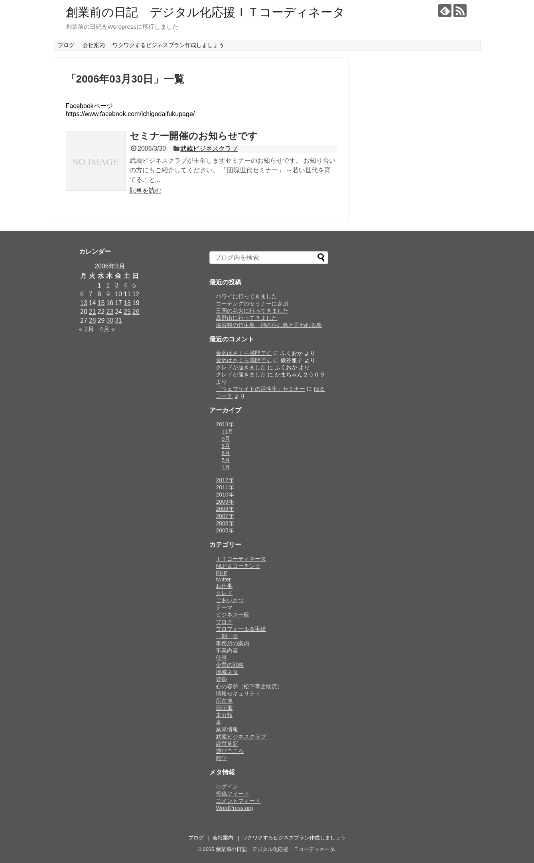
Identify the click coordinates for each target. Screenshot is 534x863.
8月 (225, 446)
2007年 (225, 516)
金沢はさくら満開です (244, 353)
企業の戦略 (230, 665)
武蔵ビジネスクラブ (209, 148)
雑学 (221, 758)
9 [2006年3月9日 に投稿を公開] (108, 294)
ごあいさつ (230, 600)
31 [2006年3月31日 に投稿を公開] (118, 320)
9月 (225, 438)
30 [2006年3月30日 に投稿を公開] (109, 320)
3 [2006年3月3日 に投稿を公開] (116, 285)
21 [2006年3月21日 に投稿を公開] (92, 311)
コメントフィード (238, 801)
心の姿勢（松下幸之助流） (249, 686)
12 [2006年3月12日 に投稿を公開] (136, 294)
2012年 (225, 480)
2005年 (225, 530)
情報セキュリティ (238, 693)
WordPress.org (234, 808)
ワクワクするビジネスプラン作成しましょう (168, 45)
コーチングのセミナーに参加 (252, 303)
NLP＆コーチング (238, 566)
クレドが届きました (241, 367)
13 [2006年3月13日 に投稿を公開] (83, 302)
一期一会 (227, 636)
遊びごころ (230, 751)
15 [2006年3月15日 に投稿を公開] (101, 302)
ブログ (66, 45)
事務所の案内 (232, 643)
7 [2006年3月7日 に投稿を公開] (91, 294)
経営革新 (227, 744)
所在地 (224, 700)
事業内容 (227, 650)
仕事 (221, 657)
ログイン (227, 786)
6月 (225, 453)
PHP (221, 573)
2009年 (225, 501)
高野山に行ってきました (246, 318)
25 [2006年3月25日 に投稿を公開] (127, 311)
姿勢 (221, 679)
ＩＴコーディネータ (241, 559)
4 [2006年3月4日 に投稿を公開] (125, 285)
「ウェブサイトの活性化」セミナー (260, 389)
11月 (227, 431)
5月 (225, 460)
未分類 (224, 715)
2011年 (225, 487)
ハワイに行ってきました (246, 296)
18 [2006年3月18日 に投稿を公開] (127, 302)
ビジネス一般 (232, 614)
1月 (225, 467)
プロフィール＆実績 (241, 629)
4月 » (107, 329)
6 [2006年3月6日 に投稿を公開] (82, 294)
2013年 (225, 424)
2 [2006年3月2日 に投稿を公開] (108, 285)
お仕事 (224, 586)
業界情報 (227, 729)
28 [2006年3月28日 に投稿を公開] (92, 320)
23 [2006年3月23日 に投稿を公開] (109, 311)
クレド (224, 593)
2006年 (225, 523)
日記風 (224, 708)
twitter (223, 579)
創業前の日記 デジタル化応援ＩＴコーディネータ (205, 12)
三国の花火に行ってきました (252, 310)
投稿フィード (232, 793)
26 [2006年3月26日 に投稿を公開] (136, 311)
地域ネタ (227, 672)
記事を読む (146, 190)
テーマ (224, 607)
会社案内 (94, 45)
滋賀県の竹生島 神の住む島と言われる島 (269, 325)
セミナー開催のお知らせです (194, 135)
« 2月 (86, 329)
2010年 (225, 494)
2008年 (225, 509)
